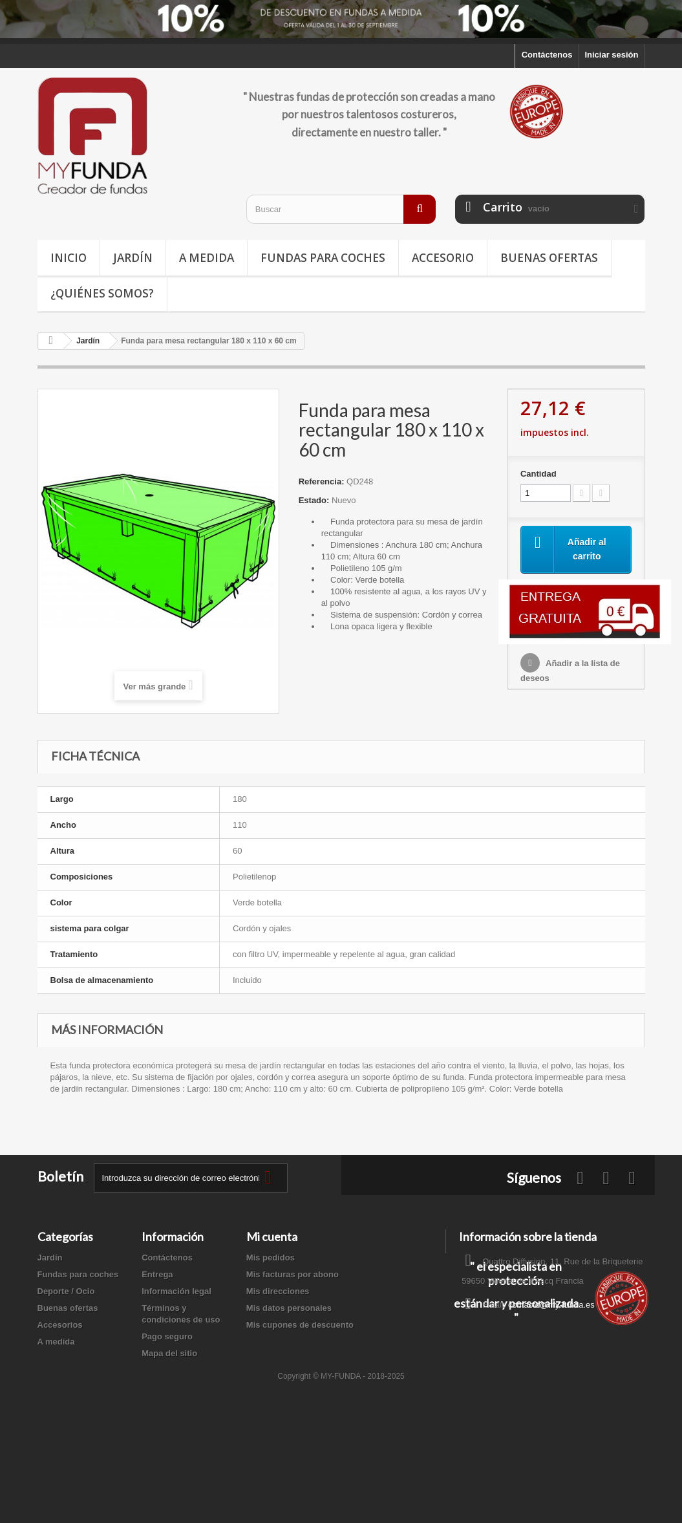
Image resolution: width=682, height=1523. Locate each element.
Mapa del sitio (169, 1353)
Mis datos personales (289, 1308)
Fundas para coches (323, 257)
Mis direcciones (278, 1291)
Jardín (133, 257)
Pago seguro (167, 1336)
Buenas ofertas (549, 257)
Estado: (314, 500)
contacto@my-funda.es (551, 1305)
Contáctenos (547, 54)
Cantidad (538, 474)
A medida (206, 257)
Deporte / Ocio (66, 1291)
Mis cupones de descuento (300, 1325)
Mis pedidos (270, 1257)
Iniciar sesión (611, 54)
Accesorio (443, 257)
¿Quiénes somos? (102, 293)
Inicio (68, 257)
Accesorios (60, 1325)
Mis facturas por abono (292, 1274)
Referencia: (322, 481)
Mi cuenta (271, 1236)
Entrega (157, 1274)
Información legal (176, 1291)
